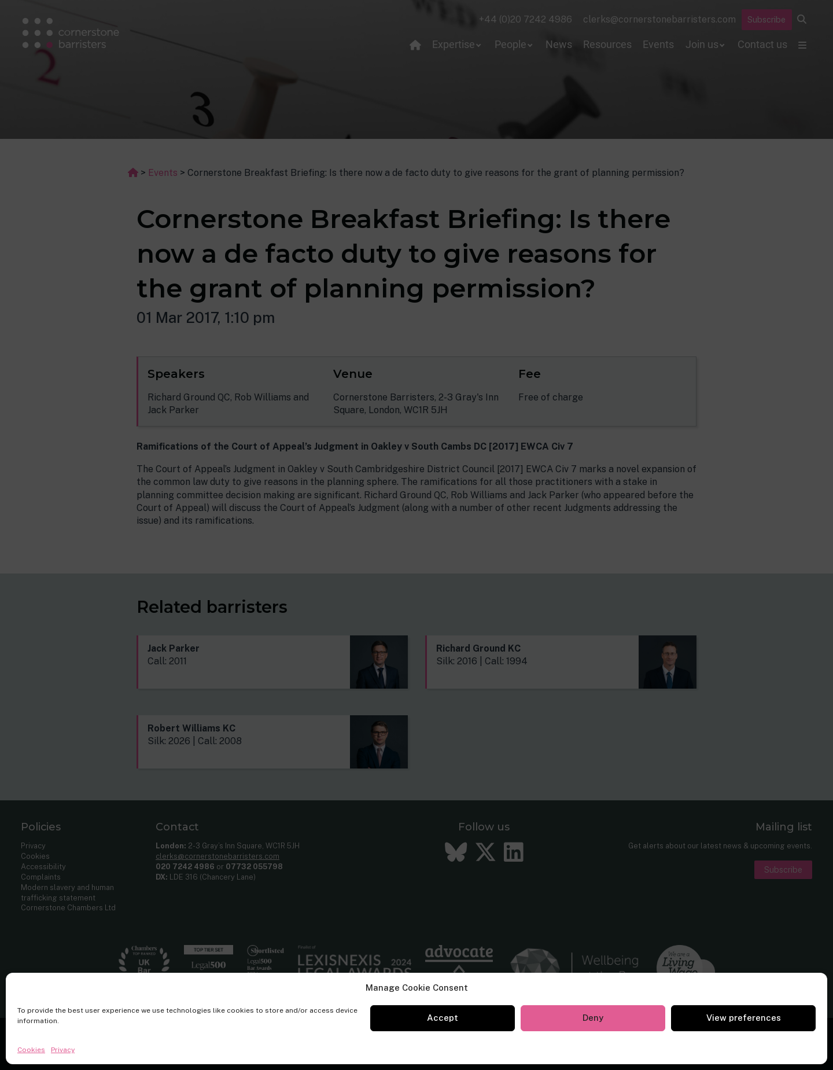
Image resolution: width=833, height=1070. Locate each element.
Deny (593, 1018)
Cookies (31, 1050)
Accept (442, 1018)
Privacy (63, 1050)
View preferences (743, 1018)
